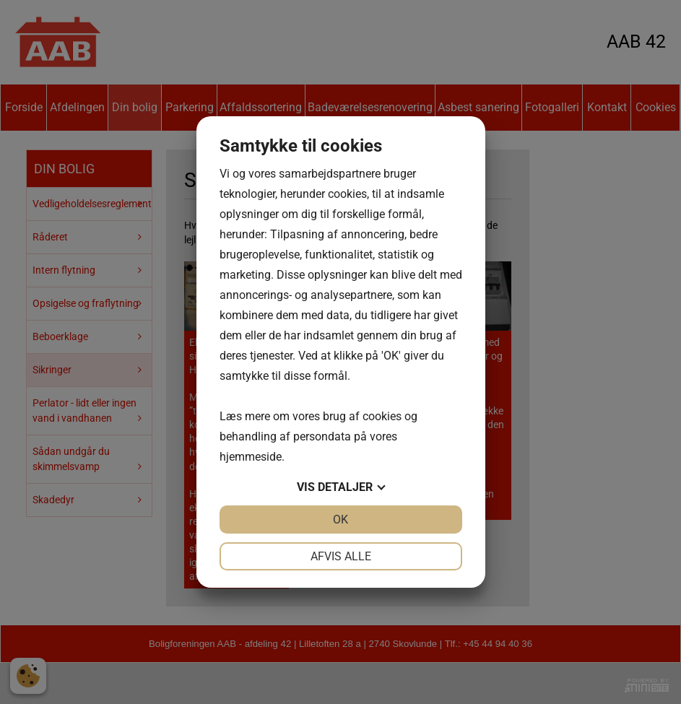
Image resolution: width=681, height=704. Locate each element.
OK (340, 519)
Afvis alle (341, 556)
